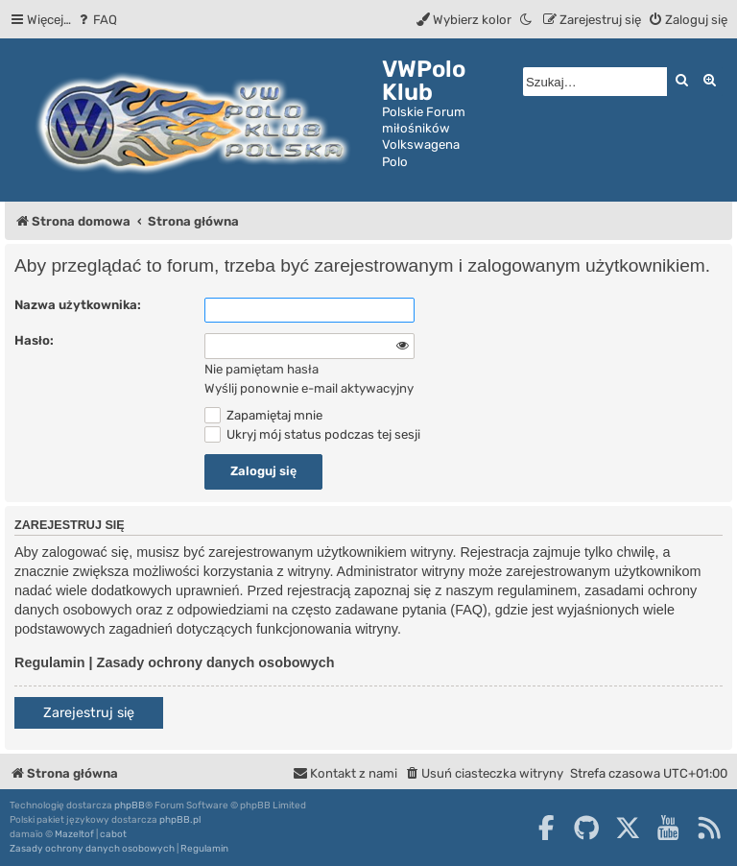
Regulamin (49, 662)
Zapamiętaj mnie (263, 415)
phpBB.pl (180, 820)
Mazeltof (74, 834)
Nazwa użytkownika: (77, 305)
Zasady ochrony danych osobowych (216, 662)
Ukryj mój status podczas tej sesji (312, 434)
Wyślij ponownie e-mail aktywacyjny (309, 388)
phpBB (129, 805)
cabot (113, 834)
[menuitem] (96, 20)
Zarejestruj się (88, 713)
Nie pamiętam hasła (261, 369)
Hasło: (34, 340)
